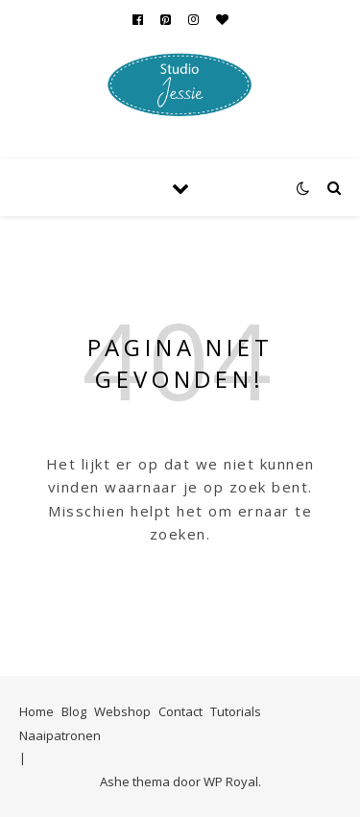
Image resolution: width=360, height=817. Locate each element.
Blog (73, 711)
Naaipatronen (60, 735)
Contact (180, 711)
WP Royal (231, 781)
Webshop (122, 711)
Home (36, 711)
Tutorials (235, 711)
